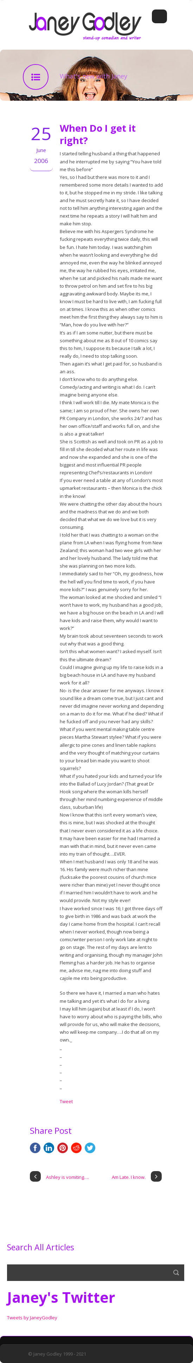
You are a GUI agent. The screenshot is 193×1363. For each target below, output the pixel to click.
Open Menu (159, 16)
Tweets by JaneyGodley (32, 1317)
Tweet (66, 1101)
